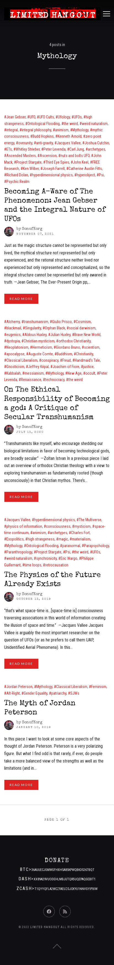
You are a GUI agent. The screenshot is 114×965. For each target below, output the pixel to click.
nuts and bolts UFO (75, 155)
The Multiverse (90, 520)
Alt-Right (13, 693)
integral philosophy (36, 130)
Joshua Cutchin (97, 143)
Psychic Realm (17, 181)
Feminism (98, 686)
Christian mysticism (39, 341)
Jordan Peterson (19, 686)
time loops (33, 565)
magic (63, 539)
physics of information (24, 526)
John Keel (80, 162)
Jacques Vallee (69, 143)
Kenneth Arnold (70, 136)
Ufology (64, 117)
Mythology (80, 130)
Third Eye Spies (57, 162)
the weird (71, 123)
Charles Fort (80, 533)
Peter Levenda (55, 149)
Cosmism (83, 321)
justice (88, 366)
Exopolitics (15, 539)
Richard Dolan (17, 175)
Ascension (48, 155)
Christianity (84, 354)
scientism (91, 347)
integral (12, 130)
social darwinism (82, 328)
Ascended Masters (21, 155)
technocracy (54, 379)
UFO (32, 117)
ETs (9, 149)
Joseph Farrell (54, 168)
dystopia (13, 341)
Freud (66, 360)
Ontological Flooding (44, 123)
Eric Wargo (69, 558)
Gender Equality (35, 693)
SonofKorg (32, 229)
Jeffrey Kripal (38, 366)
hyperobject (86, 175)
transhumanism (36, 321)
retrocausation (56, 565)
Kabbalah (13, 373)
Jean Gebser (16, 117)
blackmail (13, 328)
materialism (81, 539)
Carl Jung (76, 149)
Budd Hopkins (43, 136)
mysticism (82, 526)
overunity (25, 143)
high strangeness (41, 539)
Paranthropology (19, 552)
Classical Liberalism (21, 360)
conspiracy (49, 360)
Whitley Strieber (28, 149)
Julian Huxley (60, 334)
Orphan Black (55, 328)
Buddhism (64, 354)
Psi (101, 175)
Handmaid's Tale (87, 360)
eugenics (13, 334)
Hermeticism (42, 347)
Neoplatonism (17, 347)
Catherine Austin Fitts (85, 168)
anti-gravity (44, 143)
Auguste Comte (40, 354)
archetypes (96, 149)
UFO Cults (46, 117)
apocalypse (15, 354)
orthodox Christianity (74, 341)
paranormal (71, 545)
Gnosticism (15, 366)
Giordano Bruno (68, 347)
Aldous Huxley (36, 334)
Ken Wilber (31, 168)
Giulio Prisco (62, 321)
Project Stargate (29, 162)
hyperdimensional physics (52, 175)
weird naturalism (95, 123)
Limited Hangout (45, 927)
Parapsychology (96, 545)
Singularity (33, 328)
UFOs (78, 117)
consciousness (58, 526)
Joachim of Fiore (66, 366)
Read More (21, 299)
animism (62, 130)
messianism (34, 373)
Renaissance (31, 379)
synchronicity (46, 558)
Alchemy (13, 321)
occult (90, 373)
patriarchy (58, 693)
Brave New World (87, 334)
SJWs (74, 693)
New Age (74, 373)
